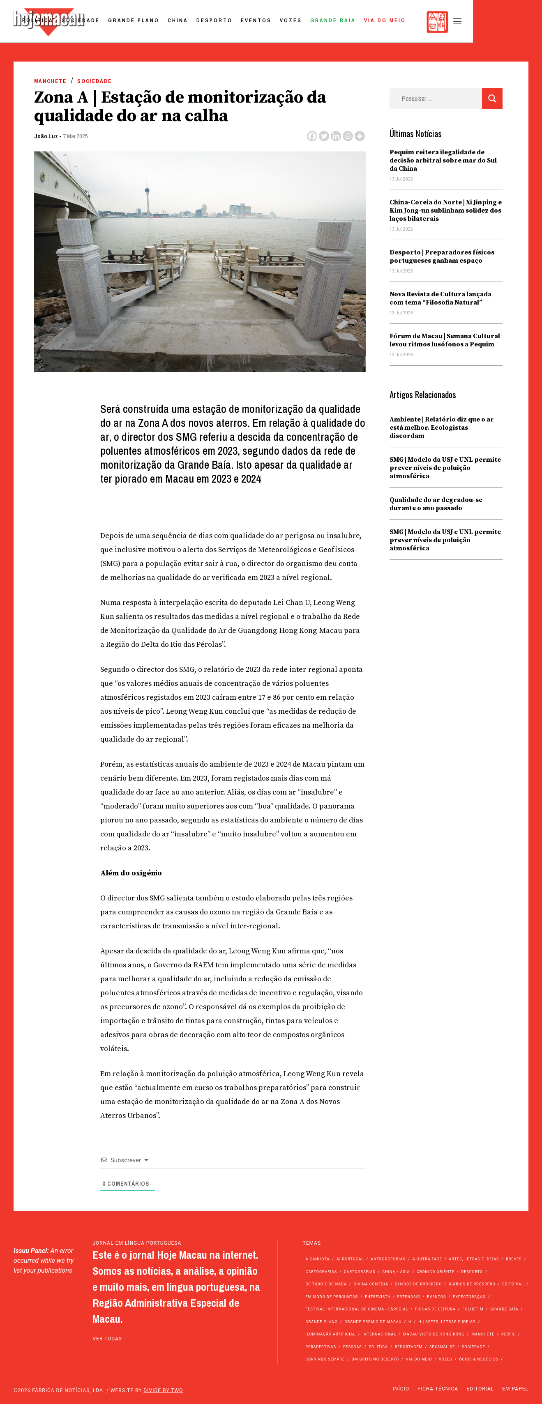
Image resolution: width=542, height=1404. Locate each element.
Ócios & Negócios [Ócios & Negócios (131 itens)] (478, 1359)
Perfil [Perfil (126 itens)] (508, 1334)
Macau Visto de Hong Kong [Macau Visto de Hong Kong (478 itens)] (434, 1334)
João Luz (46, 136)
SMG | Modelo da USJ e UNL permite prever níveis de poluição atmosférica (445, 468)
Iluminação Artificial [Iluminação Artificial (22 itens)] (331, 1334)
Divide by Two (163, 1390)
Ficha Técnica (437, 1389)
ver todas (107, 1339)
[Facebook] (312, 136)
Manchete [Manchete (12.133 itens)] (482, 1334)
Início (401, 1389)
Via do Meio (453, 21)
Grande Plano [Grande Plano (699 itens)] (322, 1322)
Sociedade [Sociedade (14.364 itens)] (473, 1347)
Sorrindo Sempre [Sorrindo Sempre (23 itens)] (325, 1359)
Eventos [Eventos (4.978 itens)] (436, 1297)
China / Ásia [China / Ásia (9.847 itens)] (396, 1272)
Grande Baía (401, 21)
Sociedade (148, 21)
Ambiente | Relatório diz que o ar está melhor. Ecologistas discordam (442, 427)
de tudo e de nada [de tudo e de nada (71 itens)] (326, 1284)
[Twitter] (324, 136)
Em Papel (515, 1389)
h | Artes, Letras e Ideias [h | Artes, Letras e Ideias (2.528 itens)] (446, 1322)
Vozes (359, 21)
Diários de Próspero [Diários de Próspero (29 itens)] (472, 1284)
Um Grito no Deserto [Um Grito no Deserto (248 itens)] (375, 1359)
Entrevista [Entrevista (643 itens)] (377, 1297)
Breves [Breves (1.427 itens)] (513, 1259)
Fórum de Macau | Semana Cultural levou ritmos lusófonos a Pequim (445, 340)
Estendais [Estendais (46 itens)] (408, 1297)
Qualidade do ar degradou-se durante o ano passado (436, 504)
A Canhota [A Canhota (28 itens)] (318, 1259)
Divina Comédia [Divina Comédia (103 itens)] (371, 1284)
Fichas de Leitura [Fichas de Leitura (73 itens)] (435, 1309)
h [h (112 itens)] (409, 1322)
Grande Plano (201, 21)
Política (105, 21)
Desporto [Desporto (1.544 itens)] (472, 1272)
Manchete (50, 81)
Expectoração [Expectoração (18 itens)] (469, 1297)
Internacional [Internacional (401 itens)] (379, 1334)
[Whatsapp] (348, 136)
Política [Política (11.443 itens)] (378, 1347)
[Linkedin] (336, 136)
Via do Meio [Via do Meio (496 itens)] (419, 1359)
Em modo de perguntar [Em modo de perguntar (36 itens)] (332, 1297)
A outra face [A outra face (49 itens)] (427, 1259)
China (245, 21)
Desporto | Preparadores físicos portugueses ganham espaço (442, 256)
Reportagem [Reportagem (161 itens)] (409, 1347)
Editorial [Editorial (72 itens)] (513, 1284)
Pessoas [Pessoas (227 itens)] (352, 1347)
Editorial (480, 1389)
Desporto (282, 21)
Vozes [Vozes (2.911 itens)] (445, 1359)
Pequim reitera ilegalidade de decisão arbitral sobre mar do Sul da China (443, 160)
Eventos (324, 21)
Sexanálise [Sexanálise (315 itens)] (442, 1347)
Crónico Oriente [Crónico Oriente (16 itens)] (435, 1272)
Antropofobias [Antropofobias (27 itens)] (388, 1259)
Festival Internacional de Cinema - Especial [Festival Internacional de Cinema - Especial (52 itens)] (357, 1309)
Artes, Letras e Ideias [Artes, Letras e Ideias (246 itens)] (474, 1259)
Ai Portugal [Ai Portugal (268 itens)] (350, 1259)
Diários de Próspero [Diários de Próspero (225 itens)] (418, 1284)
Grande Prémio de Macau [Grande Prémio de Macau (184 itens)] (373, 1322)
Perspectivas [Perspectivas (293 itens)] (321, 1347)
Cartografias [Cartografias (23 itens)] (360, 1272)
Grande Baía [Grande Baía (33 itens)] (504, 1309)
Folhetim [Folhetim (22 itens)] (472, 1309)
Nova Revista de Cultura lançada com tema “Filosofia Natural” (440, 298)
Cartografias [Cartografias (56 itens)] (321, 1272)
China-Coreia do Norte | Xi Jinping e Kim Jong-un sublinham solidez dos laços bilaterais (446, 210)
